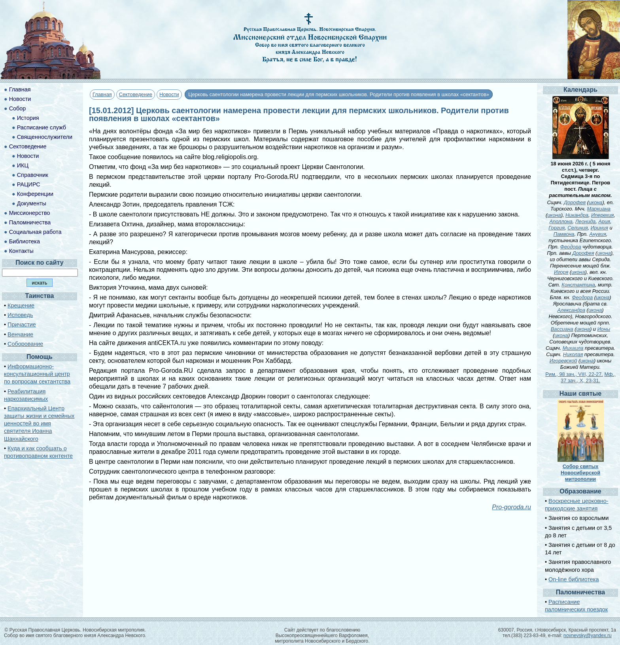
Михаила (573, 348)
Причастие (22, 324)
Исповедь (20, 315)
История (28, 118)
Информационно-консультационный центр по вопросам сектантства (37, 374)
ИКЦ (22, 165)
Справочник (32, 175)
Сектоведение (135, 94)
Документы (31, 203)
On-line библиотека (573, 579)
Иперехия (602, 215)
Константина (578, 285)
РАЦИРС (28, 184)
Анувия (597, 234)
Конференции (35, 194)
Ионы (603, 329)
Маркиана (598, 209)
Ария (604, 221)
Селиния (577, 228)
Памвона (564, 234)
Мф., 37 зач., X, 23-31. (588, 377)
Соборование (25, 344)
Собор (17, 108)
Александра (571, 310)
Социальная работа (35, 232)
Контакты (21, 251)
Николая (573, 354)
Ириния (599, 228)
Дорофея (575, 202)
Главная (102, 94)
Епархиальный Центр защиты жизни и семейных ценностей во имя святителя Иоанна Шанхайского (39, 423)
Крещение (21, 305)
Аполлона (561, 221)
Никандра (576, 215)
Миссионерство (29, 213)
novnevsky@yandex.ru (587, 635)
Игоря (561, 272)
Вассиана (562, 329)
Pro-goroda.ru (511, 507)
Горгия (556, 228)
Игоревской (563, 361)
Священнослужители (44, 137)
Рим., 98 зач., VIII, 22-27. (574, 374)
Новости (169, 94)
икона (595, 202)
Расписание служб (41, 127)
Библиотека (24, 241)
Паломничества (30, 222)
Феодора (570, 247)
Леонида (585, 221)
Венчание (20, 334)
